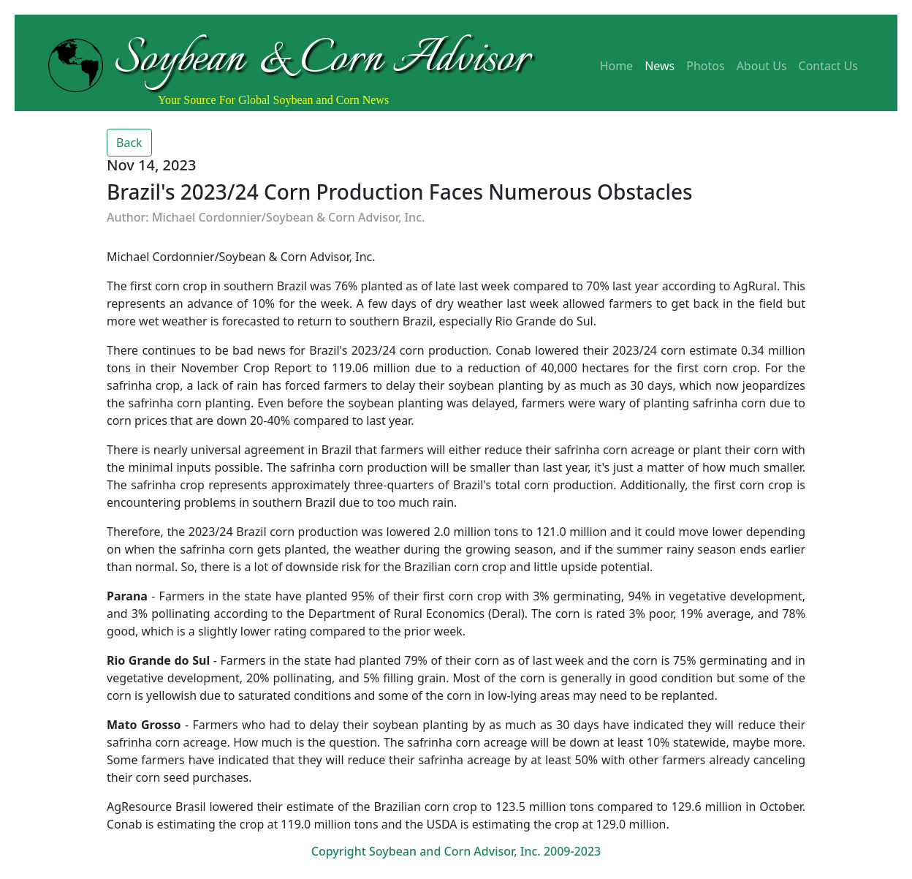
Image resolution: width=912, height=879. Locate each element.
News (659, 66)
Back (129, 143)
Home (617, 66)
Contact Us (828, 66)
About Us (762, 66)
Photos (705, 66)
